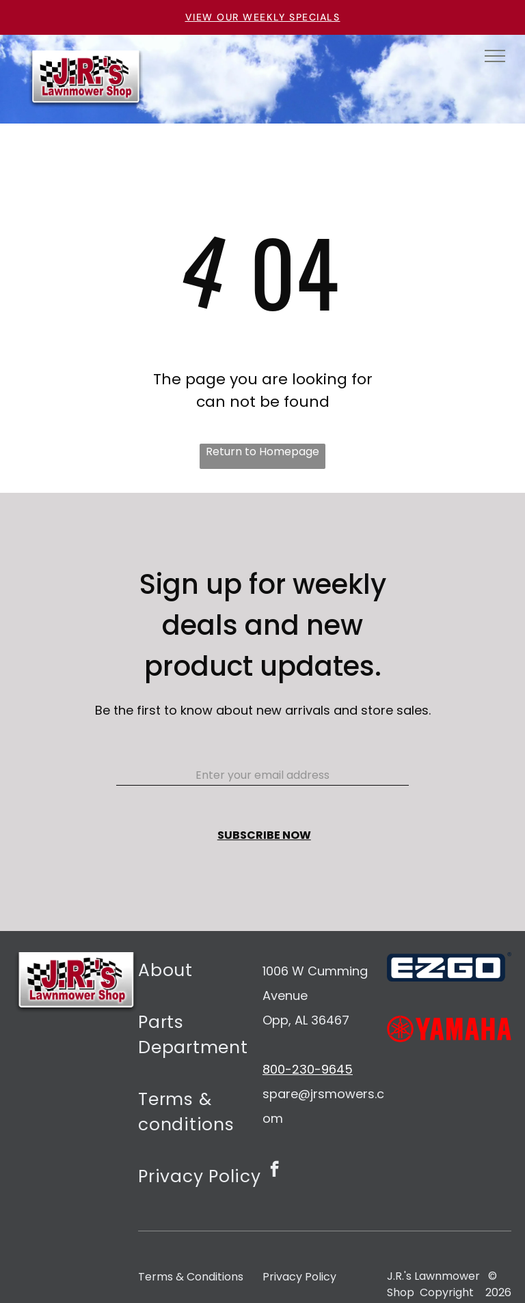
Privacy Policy (299, 1277)
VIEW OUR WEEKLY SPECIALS (262, 17)
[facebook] (274, 1170)
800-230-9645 (307, 1069)
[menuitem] (200, 978)
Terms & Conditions (190, 1277)
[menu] (495, 56)
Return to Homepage (262, 451)
